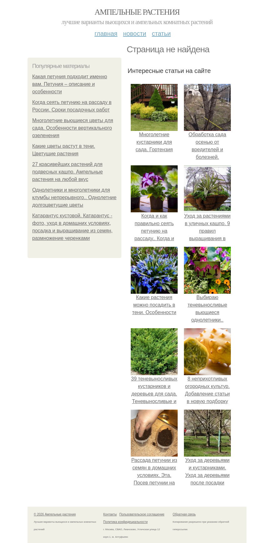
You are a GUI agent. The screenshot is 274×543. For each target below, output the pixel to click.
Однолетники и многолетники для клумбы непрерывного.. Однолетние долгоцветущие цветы (74, 197)
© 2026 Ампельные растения (55, 514)
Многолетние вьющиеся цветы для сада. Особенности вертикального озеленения (72, 128)
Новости (134, 33)
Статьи (161, 33)
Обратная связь (184, 514)
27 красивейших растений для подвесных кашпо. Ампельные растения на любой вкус (67, 172)
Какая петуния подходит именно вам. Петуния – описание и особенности (69, 84)
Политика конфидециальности (125, 522)
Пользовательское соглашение (142, 514)
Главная (105, 33)
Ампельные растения (137, 12)
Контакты (110, 514)
